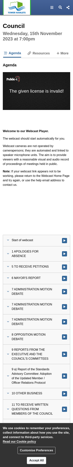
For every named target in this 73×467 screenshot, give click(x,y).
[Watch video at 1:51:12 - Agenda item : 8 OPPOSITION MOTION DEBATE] (64, 337)
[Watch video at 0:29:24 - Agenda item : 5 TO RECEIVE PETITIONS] (64, 267)
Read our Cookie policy (19, 441)
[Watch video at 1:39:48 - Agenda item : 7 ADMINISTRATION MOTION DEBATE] (64, 321)
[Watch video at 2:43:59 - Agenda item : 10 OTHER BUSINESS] (64, 393)
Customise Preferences (36, 450)
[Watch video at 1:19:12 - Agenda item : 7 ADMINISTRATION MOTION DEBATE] (64, 291)
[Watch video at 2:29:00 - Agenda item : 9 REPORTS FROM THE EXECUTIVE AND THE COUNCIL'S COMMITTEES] (64, 354)
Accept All (36, 460)
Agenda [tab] (12, 53)
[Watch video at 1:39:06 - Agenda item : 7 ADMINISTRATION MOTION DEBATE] (64, 306)
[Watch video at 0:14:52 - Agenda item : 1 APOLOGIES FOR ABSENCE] (64, 253)
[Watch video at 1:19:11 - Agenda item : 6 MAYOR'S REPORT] (64, 278)
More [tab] (62, 53)
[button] (52, 7)
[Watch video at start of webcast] (64, 240)
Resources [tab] (38, 53)
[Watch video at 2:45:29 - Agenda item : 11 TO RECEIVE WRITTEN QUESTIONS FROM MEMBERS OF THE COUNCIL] (64, 409)
